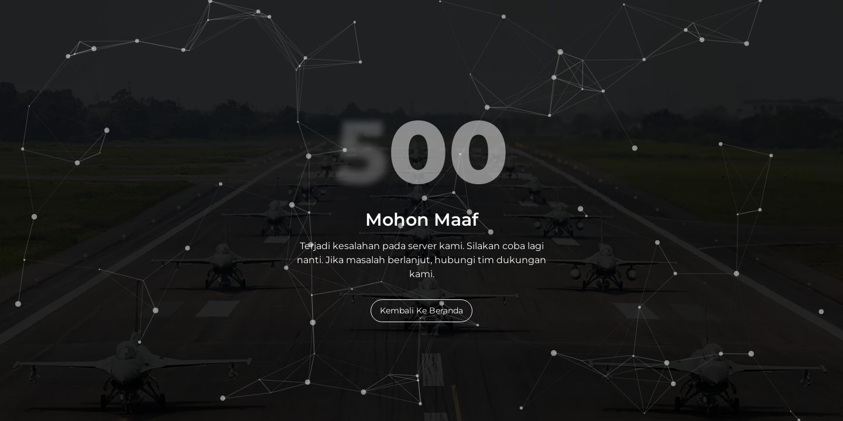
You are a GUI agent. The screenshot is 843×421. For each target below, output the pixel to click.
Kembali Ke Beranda (421, 310)
